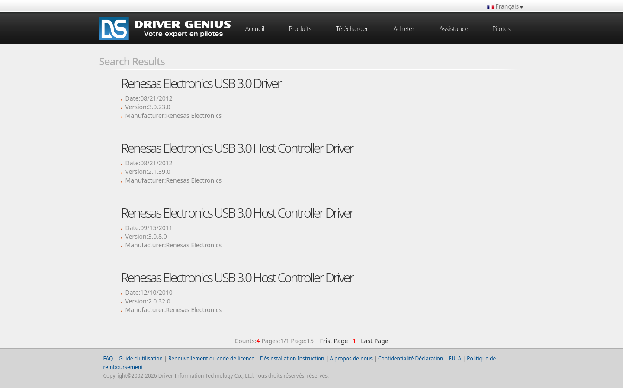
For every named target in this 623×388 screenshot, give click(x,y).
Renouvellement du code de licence (211, 358)
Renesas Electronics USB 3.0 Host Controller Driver (237, 148)
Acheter (403, 29)
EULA (455, 358)
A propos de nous (351, 358)
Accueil (254, 29)
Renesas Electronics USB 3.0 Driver (201, 83)
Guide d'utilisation (141, 358)
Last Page (373, 341)
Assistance (454, 29)
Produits (300, 29)
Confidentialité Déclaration (410, 358)
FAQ (108, 358)
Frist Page (334, 341)
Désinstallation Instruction (292, 358)
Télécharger (352, 29)
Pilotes (501, 29)
